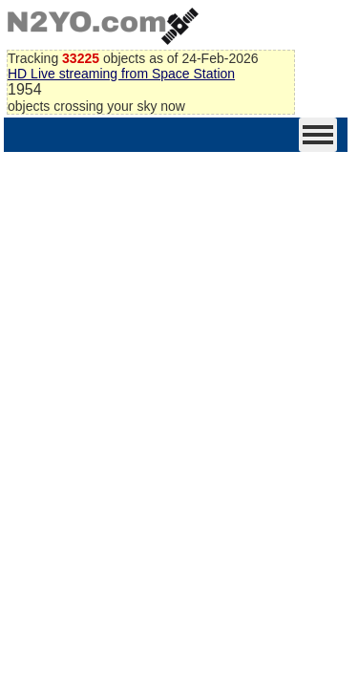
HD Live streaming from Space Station (121, 73)
